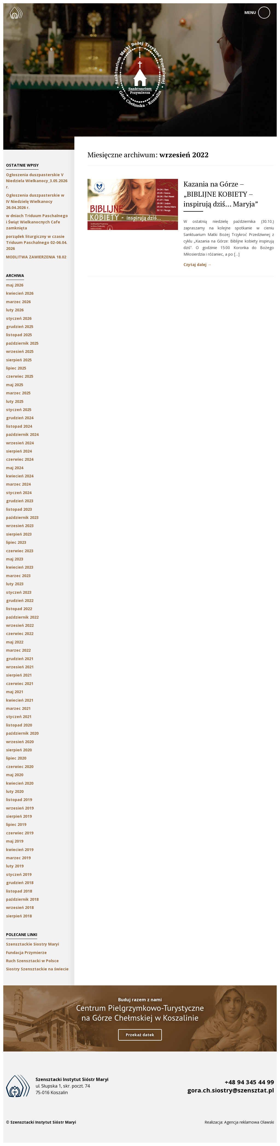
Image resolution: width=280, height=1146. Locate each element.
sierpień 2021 (19, 675)
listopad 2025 (19, 334)
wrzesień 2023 (20, 525)
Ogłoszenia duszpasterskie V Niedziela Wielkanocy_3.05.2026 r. (36, 181)
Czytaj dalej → (197, 264)
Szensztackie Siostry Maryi (32, 944)
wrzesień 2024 (20, 442)
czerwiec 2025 (19, 376)
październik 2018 (22, 899)
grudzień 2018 (19, 882)
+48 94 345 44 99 (249, 1082)
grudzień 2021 (19, 658)
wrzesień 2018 (20, 907)
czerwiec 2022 (19, 633)
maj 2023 (14, 559)
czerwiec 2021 (19, 683)
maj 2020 (14, 774)
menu (250, 12)
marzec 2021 (18, 708)
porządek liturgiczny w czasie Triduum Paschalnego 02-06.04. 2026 (36, 242)
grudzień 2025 (19, 326)
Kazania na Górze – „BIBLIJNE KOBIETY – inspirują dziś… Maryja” (220, 193)
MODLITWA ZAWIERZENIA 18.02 (36, 256)
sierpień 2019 (19, 816)
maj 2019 (14, 841)
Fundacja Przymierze (26, 952)
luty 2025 (15, 401)
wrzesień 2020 (20, 741)
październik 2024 (22, 434)
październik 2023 (22, 517)
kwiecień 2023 (19, 567)
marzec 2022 (18, 650)
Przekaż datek (140, 1034)
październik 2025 (22, 343)
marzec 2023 (18, 575)
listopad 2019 (19, 799)
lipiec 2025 (16, 368)
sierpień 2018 (19, 915)
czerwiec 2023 (19, 550)
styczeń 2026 (18, 318)
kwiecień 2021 (19, 700)
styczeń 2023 (18, 592)
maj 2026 (14, 285)
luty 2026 (15, 309)
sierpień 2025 (19, 359)
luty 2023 (15, 583)
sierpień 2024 (19, 451)
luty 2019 (15, 866)
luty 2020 (15, 791)
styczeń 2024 (18, 492)
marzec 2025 (18, 392)
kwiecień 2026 (19, 293)
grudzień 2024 (19, 417)
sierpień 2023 (19, 534)
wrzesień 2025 (20, 351)
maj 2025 (14, 384)
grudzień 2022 (19, 600)
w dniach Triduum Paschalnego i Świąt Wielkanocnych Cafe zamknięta (37, 222)
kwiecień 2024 (19, 476)
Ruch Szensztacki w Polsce (32, 960)
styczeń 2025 (18, 409)
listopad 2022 (19, 608)
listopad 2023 (19, 509)
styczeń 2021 (18, 716)
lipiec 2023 (16, 542)
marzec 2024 (18, 484)
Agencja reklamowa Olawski (249, 1122)
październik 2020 (22, 733)
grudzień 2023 (19, 500)
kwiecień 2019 (19, 849)
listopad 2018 (19, 891)
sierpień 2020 (19, 749)
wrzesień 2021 (20, 666)
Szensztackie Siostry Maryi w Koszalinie (16, 13)
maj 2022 (14, 642)
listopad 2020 (19, 725)
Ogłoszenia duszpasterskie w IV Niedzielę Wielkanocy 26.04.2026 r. (35, 201)
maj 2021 (14, 691)
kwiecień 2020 (19, 783)
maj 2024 (14, 467)
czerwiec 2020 (19, 766)
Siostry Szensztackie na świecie (37, 968)
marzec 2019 (18, 857)
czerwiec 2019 (19, 832)
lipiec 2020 (16, 758)
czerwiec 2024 (19, 459)
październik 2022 (22, 617)
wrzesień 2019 (20, 808)
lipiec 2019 (16, 824)
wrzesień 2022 (20, 625)
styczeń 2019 (18, 874)
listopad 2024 (19, 426)
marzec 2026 (18, 301)
